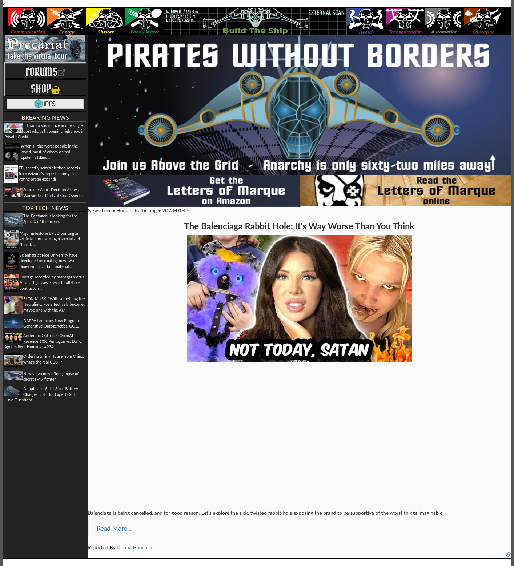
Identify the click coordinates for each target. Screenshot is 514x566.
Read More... (114, 528)
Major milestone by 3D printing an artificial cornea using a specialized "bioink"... (50, 239)
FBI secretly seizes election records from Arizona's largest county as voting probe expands (49, 173)
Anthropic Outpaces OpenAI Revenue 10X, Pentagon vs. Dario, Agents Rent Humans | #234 (43, 341)
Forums (45, 71)
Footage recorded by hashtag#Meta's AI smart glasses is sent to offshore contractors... (52, 282)
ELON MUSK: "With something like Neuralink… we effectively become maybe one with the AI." (54, 304)
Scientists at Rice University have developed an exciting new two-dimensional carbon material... (48, 261)
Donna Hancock (134, 547)
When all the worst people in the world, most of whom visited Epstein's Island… (49, 152)
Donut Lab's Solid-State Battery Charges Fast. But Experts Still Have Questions (41, 394)
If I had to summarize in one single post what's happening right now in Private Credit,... (44, 131)
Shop (45, 88)
